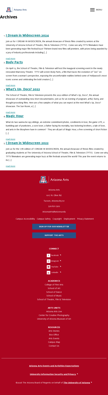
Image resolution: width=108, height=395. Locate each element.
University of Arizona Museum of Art (54, 319)
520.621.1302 (54, 206)
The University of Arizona (54, 179)
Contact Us (54, 346)
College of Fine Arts (54, 284)
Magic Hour (15, 116)
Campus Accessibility (25, 219)
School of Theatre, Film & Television (54, 299)
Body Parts (14, 62)
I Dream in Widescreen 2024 (27, 35)
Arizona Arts (16, 10)
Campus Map (54, 342)
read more (10, 58)
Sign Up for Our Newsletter (54, 227)
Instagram (55, 261)
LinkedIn (54, 272)
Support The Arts (54, 235)
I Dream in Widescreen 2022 (27, 143)
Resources (54, 327)
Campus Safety (44, 219)
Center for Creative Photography (54, 315)
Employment (69, 219)
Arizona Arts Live (54, 311)
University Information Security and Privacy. (53, 374)
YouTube (54, 267)
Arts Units (54, 308)
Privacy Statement (85, 219)
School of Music (54, 296)
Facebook (55, 255)
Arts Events (54, 338)
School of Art (54, 288)
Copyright (57, 219)
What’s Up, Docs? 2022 (23, 89)
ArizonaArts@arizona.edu (54, 212)
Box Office (54, 335)
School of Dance (54, 292)
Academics (54, 281)
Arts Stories (54, 331)
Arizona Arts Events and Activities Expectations (54, 366)
